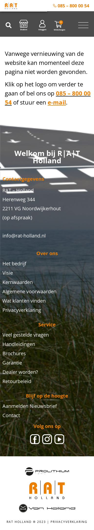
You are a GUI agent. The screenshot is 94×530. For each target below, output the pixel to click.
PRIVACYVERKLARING (69, 522)
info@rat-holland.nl (24, 235)
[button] (8, 25)
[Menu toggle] (83, 25)
